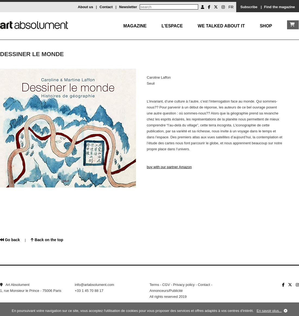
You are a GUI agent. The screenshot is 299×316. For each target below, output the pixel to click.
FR (231, 7)
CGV (166, 285)
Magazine (135, 26)
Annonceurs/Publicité (166, 291)
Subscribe (248, 7)
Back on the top (47, 240)
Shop (266, 26)
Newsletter (128, 7)
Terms (154, 285)
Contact (106, 7)
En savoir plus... (269, 311)
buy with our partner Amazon (169, 167)
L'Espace (172, 26)
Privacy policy (184, 285)
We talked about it (221, 26)
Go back (10, 240)
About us (85, 7)
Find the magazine (279, 7)
